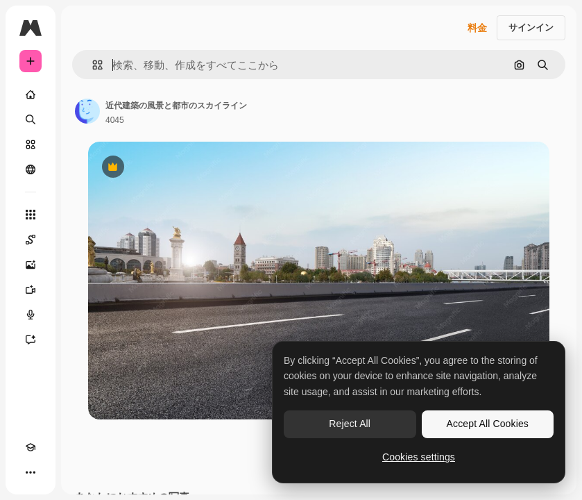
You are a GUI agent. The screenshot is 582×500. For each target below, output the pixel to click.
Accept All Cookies (488, 423)
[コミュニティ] (30, 169)
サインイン (531, 27)
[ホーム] (30, 94)
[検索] (30, 119)
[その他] (30, 472)
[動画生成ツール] (30, 289)
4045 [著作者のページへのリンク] (114, 120)
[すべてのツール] (30, 214)
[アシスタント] (30, 339)
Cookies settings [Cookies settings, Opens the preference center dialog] (418, 456)
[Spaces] (30, 239)
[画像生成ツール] (30, 264)
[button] (92, 65)
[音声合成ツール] (30, 314)
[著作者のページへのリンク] (87, 111)
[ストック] (30, 144)
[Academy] (30, 447)
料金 (477, 27)
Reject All (349, 423)
